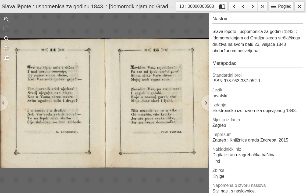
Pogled (281, 6)
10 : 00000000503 (196, 7)
